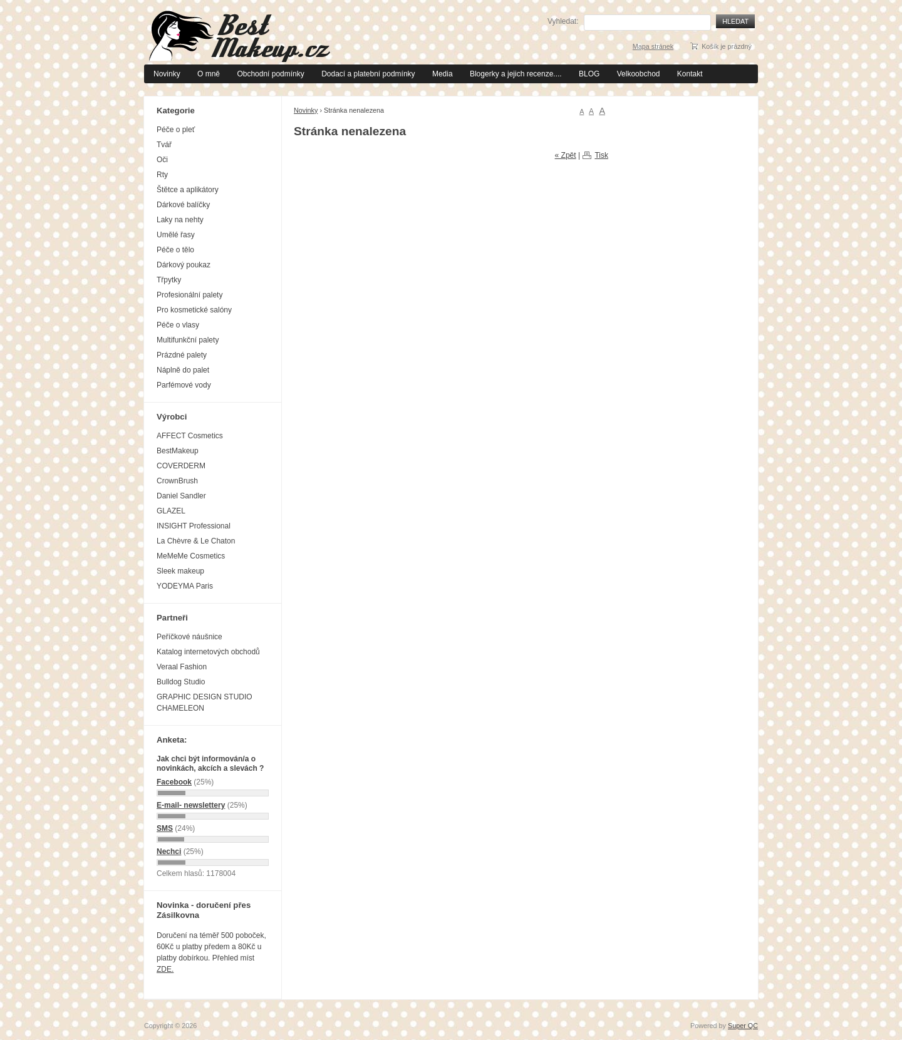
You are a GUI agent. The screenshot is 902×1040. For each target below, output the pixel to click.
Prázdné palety (182, 355)
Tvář (164, 144)
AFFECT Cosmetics (190, 435)
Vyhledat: (563, 21)
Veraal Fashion (182, 666)
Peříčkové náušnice (189, 636)
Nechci (169, 851)
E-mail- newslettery (191, 805)
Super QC (743, 1025)
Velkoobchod (638, 74)
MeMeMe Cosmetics (191, 556)
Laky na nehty (180, 219)
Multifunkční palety (188, 340)
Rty (162, 174)
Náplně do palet (183, 370)
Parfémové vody (184, 385)
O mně (208, 74)
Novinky (166, 74)
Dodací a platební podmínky (368, 74)
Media (442, 74)
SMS (165, 828)
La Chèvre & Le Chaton (196, 541)
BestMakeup (178, 450)
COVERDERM (181, 465)
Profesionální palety (189, 295)
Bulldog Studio (181, 681)
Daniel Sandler (181, 496)
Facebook (174, 782)
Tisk (601, 155)
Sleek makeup (180, 571)
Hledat (735, 21)
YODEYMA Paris (185, 586)
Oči (162, 159)
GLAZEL (171, 511)
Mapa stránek (653, 46)
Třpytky (169, 279)
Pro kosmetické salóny (194, 310)
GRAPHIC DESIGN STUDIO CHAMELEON (204, 702)
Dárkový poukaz (183, 264)
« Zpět (565, 155)
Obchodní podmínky (270, 74)
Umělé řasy (176, 234)
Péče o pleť (176, 129)
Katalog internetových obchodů (208, 651)
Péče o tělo (175, 249)
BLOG (589, 74)
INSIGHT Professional (194, 526)
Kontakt (690, 74)
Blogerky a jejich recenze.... (516, 74)
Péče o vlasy (178, 325)
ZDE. (165, 969)
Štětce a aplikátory (188, 189)
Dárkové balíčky (183, 204)
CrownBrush (177, 480)
